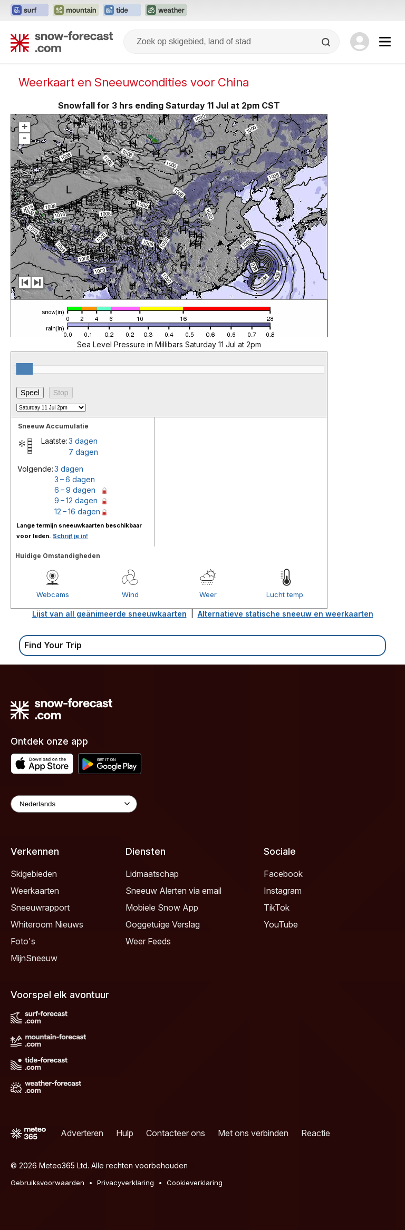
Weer (208, 594)
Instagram (283, 890)
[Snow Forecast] (62, 41)
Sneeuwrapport (40, 907)
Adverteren (82, 1133)
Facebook (283, 873)
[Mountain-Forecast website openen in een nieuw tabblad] (76, 10)
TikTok (277, 907)
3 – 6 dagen (74, 479)
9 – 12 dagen (76, 500)
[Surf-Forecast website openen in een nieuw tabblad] (30, 10)
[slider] (24, 369)
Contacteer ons (175, 1133)
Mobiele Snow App (162, 907)
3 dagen (83, 440)
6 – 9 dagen (74, 489)
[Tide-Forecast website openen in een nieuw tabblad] (122, 10)
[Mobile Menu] (384, 41)
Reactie (315, 1133)
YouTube (281, 924)
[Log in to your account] (359, 41)
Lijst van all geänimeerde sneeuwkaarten (109, 613)
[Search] (327, 42)
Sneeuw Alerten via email (173, 890)
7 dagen (83, 451)
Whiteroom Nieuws (47, 924)
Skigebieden (34, 873)
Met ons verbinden (253, 1133)
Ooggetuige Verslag (163, 924)
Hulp (124, 1133)
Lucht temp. (285, 594)
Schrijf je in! (70, 536)
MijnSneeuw (34, 958)
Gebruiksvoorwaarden (47, 1182)
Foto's (23, 941)
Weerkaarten (35, 890)
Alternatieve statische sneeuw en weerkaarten (285, 613)
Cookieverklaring (195, 1182)
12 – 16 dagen (77, 511)
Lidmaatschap (152, 873)
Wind (130, 594)
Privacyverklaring (125, 1182)
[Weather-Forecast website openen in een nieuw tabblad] (166, 10)
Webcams (52, 594)
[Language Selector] (74, 804)
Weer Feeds (148, 941)
